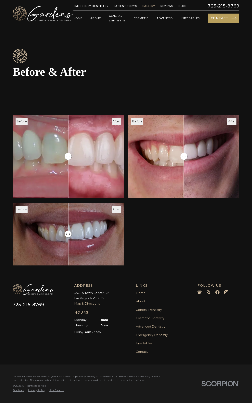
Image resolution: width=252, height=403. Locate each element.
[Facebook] (217, 292)
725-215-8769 (223, 6)
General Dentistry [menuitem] (117, 18)
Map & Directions (87, 303)
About (140, 301)
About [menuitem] (95, 18)
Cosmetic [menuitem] (141, 18)
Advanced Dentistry (150, 326)
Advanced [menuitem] (165, 18)
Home (140, 293)
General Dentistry (149, 310)
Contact (142, 351)
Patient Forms (125, 5)
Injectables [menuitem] (190, 18)
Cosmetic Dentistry (150, 318)
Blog (182, 5)
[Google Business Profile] (199, 292)
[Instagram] (226, 292)
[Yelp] (209, 292)
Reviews (166, 5)
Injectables (144, 343)
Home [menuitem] (77, 18)
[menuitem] (18, 390)
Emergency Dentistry (90, 5)
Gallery (148, 5)
